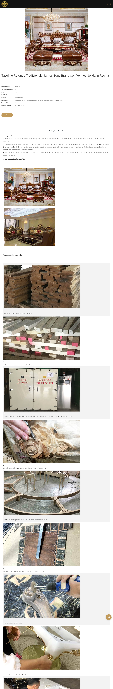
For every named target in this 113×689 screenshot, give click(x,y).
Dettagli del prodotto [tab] (56, 131)
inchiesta (7, 115)
